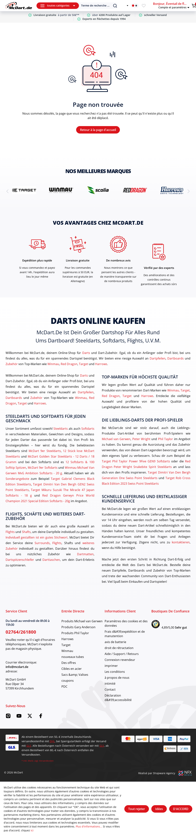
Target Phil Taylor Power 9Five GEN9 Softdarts (136, 461)
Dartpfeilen (157, 358)
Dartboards (175, 358)
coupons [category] (67, 681)
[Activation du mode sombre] (134, 5)
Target (83, 364)
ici (32, 830)
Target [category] (66, 645)
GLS (28, 745)
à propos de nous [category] (117, 678)
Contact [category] (110, 689)
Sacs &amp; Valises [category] (74, 675)
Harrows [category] (67, 639)
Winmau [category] (67, 651)
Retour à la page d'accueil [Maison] (98, 130)
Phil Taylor (165, 439)
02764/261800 (21, 632)
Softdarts (87, 429)
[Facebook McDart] (40, 717)
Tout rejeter (136, 809)
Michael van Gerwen (116, 439)
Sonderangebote (17, 479)
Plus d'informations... (89, 826)
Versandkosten (46, 760)
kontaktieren (181, 542)
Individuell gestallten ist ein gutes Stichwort (37, 537)
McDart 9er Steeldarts (45, 451)
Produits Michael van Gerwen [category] (82, 621)
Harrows (101, 364)
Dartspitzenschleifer (20, 560)
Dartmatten (85, 554)
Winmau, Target (178, 390)
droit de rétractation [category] (119, 648)
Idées (159, 809)
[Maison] (19, 5)
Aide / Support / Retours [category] (122, 654)
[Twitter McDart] (29, 717)
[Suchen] (96, 5)
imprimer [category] (111, 666)
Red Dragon (69, 364)
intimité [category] (110, 684)
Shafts (26, 532)
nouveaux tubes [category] (72, 657)
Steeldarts (60, 429)
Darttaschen (51, 560)
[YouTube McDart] (19, 717)
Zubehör (12, 364)
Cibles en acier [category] (71, 669)
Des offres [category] (68, 663)
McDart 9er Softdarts (43, 468)
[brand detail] (24, 190)
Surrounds (42, 543)
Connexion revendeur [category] (120, 660)
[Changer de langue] (125, 5)
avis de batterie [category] (115, 642)
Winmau (53, 364)
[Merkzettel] (143, 5)
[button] (171, 5)
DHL (52, 741)
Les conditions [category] (115, 672)
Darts (86, 353)
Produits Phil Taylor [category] (75, 633)
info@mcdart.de (17, 667)
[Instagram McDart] (8, 717)
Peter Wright (141, 439)
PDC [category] (64, 686)
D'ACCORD (180, 809)
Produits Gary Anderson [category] (78, 627)
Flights (10, 532)
